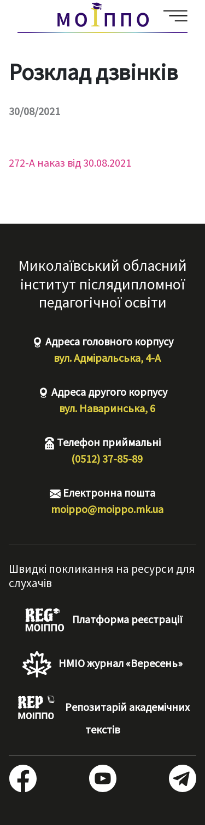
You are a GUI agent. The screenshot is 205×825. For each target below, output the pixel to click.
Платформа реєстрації (102, 620)
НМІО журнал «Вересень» (102, 664)
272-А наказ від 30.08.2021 (70, 162)
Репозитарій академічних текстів (102, 715)
